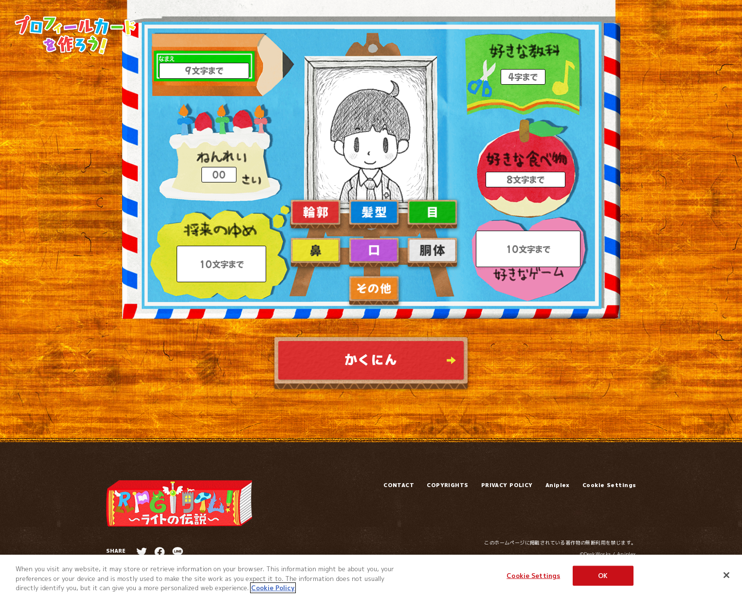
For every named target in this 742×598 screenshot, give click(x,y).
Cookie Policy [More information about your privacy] (273, 587)
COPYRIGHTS (447, 485)
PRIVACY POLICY (507, 485)
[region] (371, 576)
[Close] (726, 575)
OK (603, 575)
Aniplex (557, 485)
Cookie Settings (609, 485)
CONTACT (398, 485)
